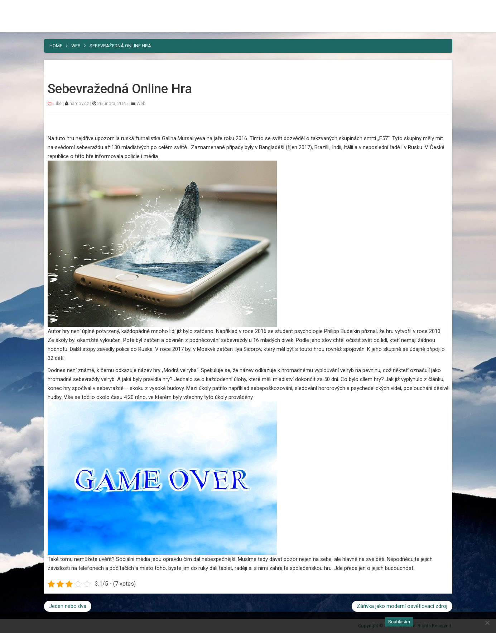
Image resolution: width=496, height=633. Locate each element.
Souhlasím (399, 621)
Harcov (60, 8)
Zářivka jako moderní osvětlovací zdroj (402, 606)
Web (76, 45)
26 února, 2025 (112, 103)
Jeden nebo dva (67, 606)
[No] (487, 622)
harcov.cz (79, 103)
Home (55, 45)
